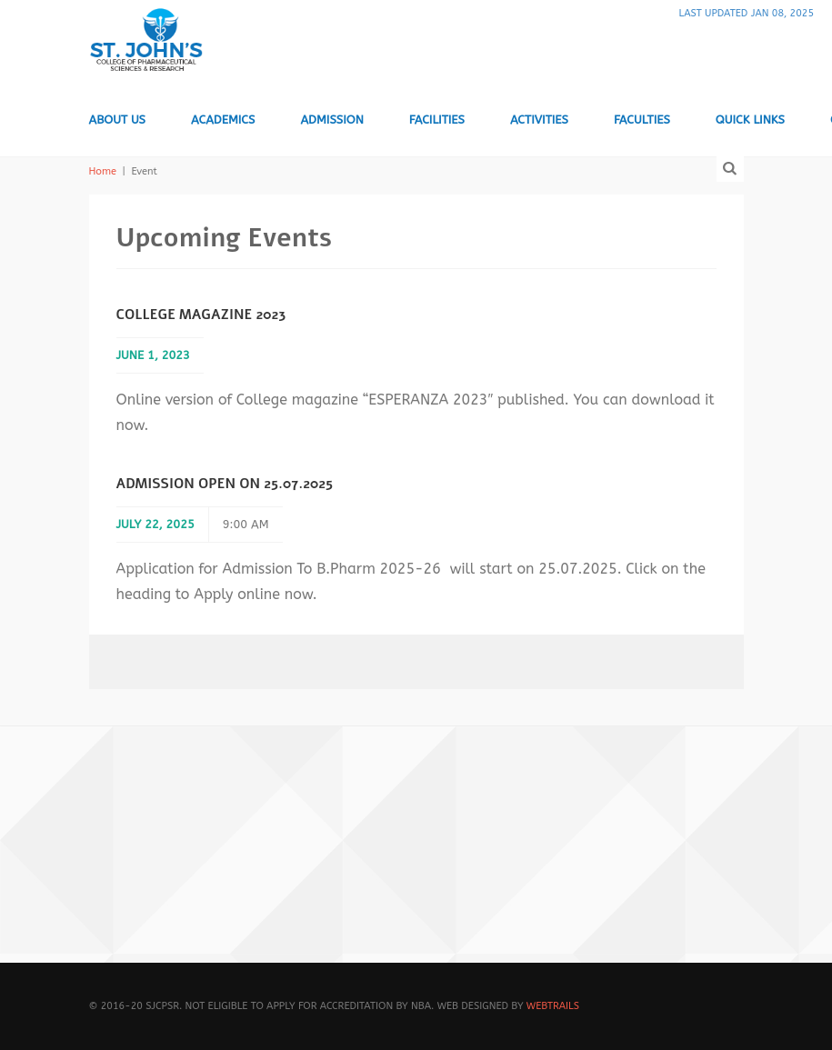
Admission (331, 119)
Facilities (437, 119)
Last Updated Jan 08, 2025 (746, 13)
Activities (539, 119)
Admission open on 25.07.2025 (225, 484)
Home (103, 171)
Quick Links (750, 119)
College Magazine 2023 (201, 314)
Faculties (642, 119)
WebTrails (552, 1006)
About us (117, 119)
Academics (223, 119)
